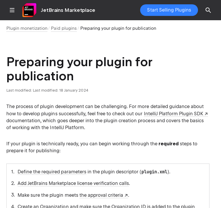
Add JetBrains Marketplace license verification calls (73, 183)
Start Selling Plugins (169, 10)
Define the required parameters (52, 171)
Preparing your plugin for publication (118, 28)
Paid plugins (64, 28)
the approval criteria (101, 195)
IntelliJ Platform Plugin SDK (173, 113)
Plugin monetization (26, 28)
